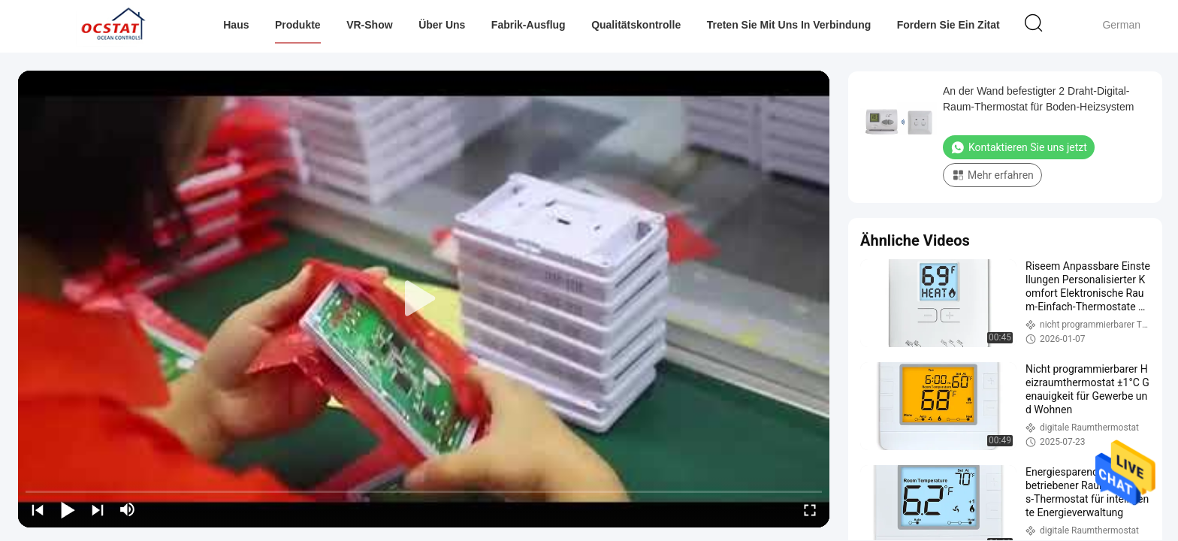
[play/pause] (68, 509)
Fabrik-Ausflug (528, 25)
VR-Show (369, 25)
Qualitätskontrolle (636, 25)
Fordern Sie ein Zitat (948, 25)
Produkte (298, 25)
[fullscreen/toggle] (810, 509)
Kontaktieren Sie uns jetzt (1018, 147)
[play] (424, 299)
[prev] (38, 509)
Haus (236, 25)
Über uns (441, 25)
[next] (98, 509)
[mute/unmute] (128, 509)
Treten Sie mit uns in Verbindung (789, 25)
